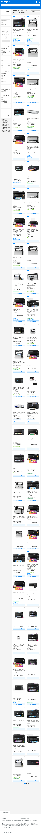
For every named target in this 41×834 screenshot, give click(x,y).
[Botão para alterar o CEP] (20, 8)
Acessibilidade (4, 818)
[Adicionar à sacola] (19, 43)
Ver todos (3, 82)
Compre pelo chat (7, 827)
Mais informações (5, 812)
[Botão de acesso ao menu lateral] (2, 2)
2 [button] (26, 783)
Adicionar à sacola (19, 43)
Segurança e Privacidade (24, 818)
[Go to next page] (28, 783)
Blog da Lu (3, 815)
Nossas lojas (22, 815)
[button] (38, 5)
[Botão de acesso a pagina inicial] (17, 2)
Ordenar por (29, 11)
